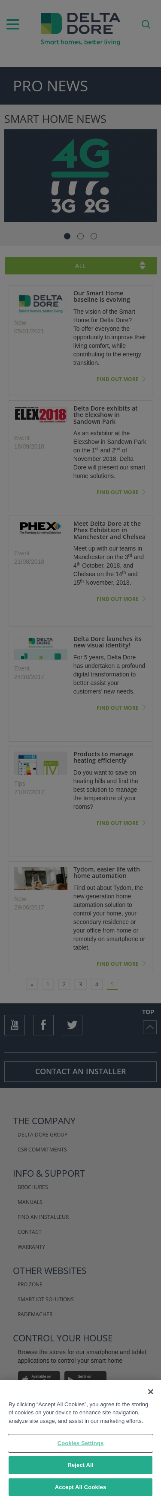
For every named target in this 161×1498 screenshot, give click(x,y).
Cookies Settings (81, 1453)
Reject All (80, 1475)
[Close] (150, 1401)
